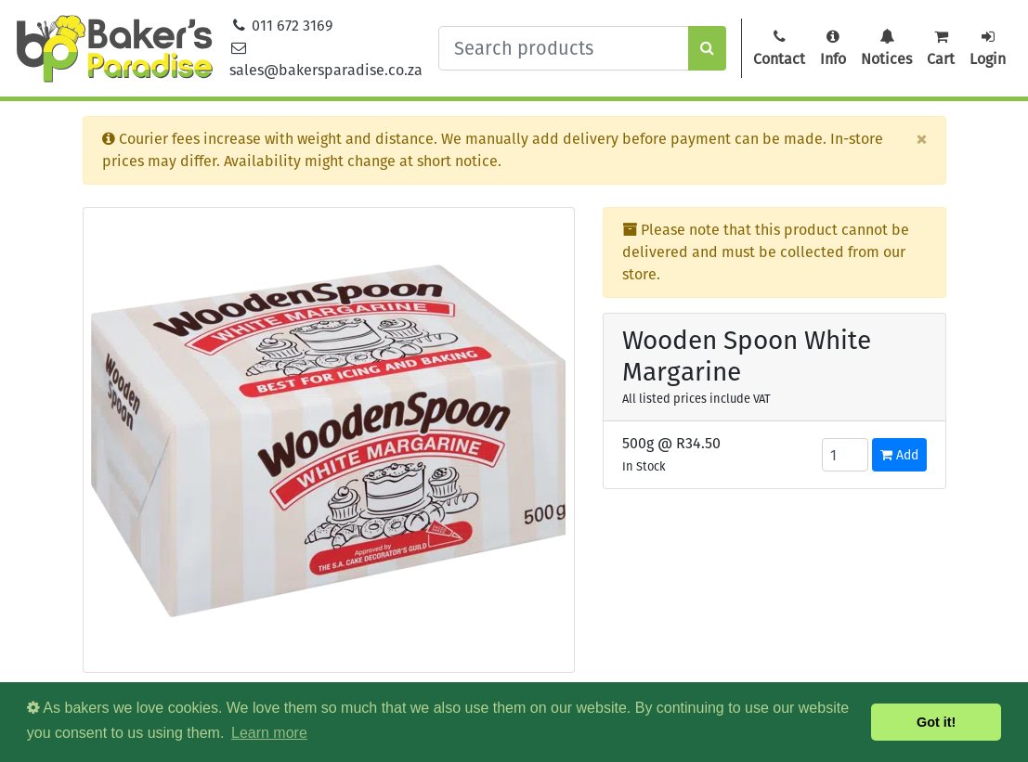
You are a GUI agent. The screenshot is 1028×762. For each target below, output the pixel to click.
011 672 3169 (281, 25)
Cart (941, 48)
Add (899, 455)
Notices (886, 48)
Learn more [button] (269, 733)
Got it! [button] (936, 722)
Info (833, 48)
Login (987, 48)
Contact (779, 48)
